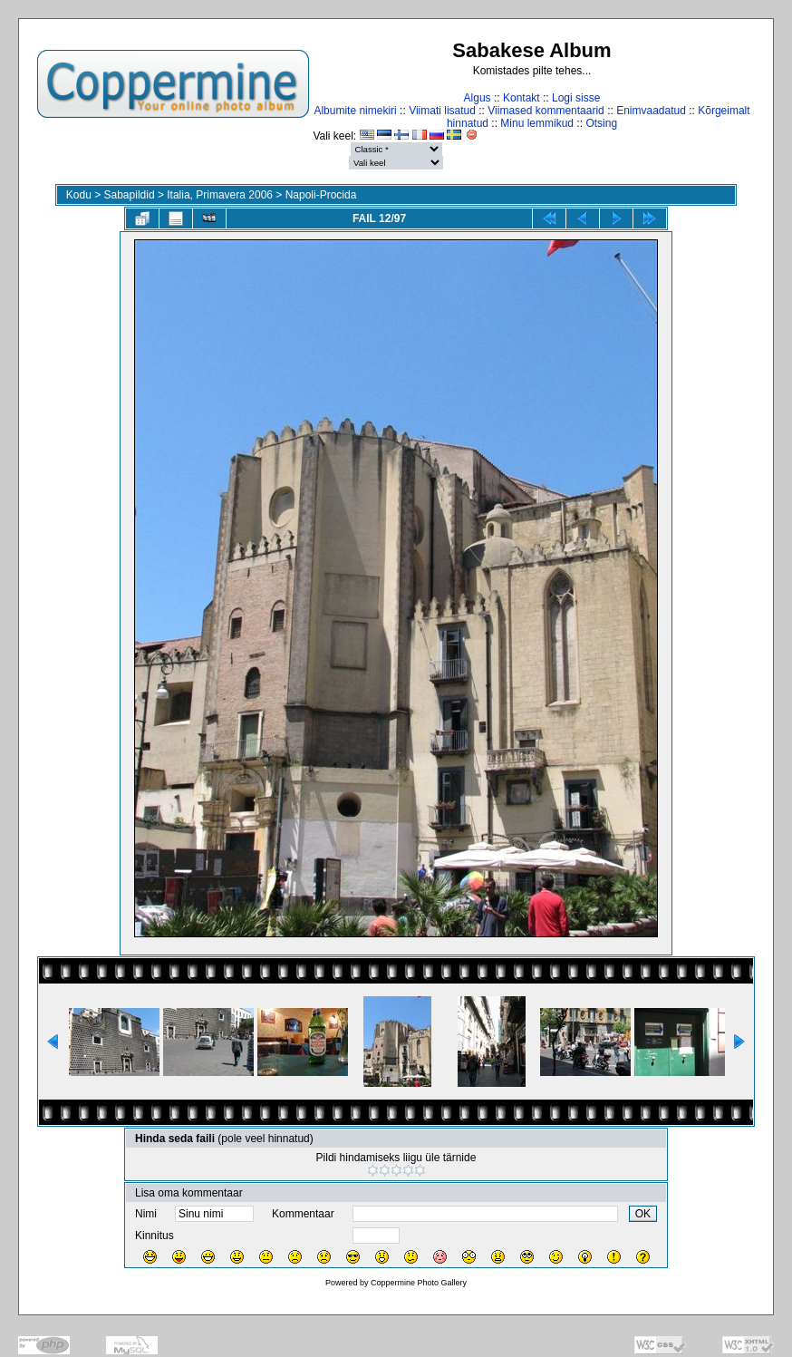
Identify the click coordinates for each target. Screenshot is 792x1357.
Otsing (601, 123)
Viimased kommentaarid (546, 110)
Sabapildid (129, 195)
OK (643, 1213)
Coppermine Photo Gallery (419, 1282)
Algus (477, 98)
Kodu (79, 195)
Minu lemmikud (537, 123)
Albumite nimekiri (355, 110)
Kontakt (521, 98)
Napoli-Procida (321, 195)
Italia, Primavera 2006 (220, 195)
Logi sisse (576, 98)
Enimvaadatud (651, 110)
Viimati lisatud (442, 110)
